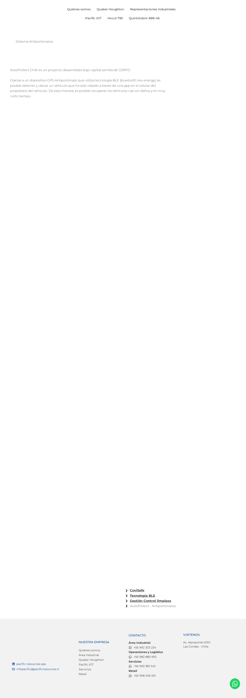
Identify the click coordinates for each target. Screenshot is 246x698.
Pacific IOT (93, 18)
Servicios (85, 669)
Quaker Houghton (110, 9)
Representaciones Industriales (153, 9)
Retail (83, 674)
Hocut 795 (115, 18)
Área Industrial (89, 655)
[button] (154, 9)
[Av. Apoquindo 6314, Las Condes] (208, 668)
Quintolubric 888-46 (144, 18)
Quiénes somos (79, 9)
